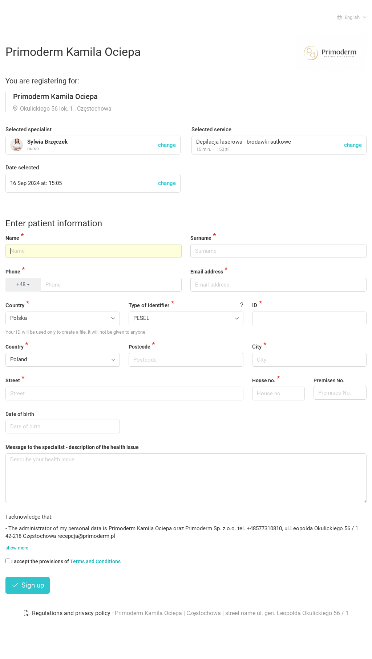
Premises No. (329, 380)
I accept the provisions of (63, 561)
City (257, 346)
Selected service (211, 129)
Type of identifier (149, 305)
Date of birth (19, 414)
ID (254, 305)
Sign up (27, 585)
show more (16, 548)
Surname (200, 238)
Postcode (139, 347)
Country (14, 305)
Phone (12, 272)
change (353, 145)
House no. (263, 380)
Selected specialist (28, 129)
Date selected (22, 167)
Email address (206, 272)
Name (12, 238)
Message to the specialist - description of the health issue (72, 447)
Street (12, 380)
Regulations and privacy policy (67, 613)
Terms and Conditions (95, 561)
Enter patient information (53, 223)
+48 (23, 284)
